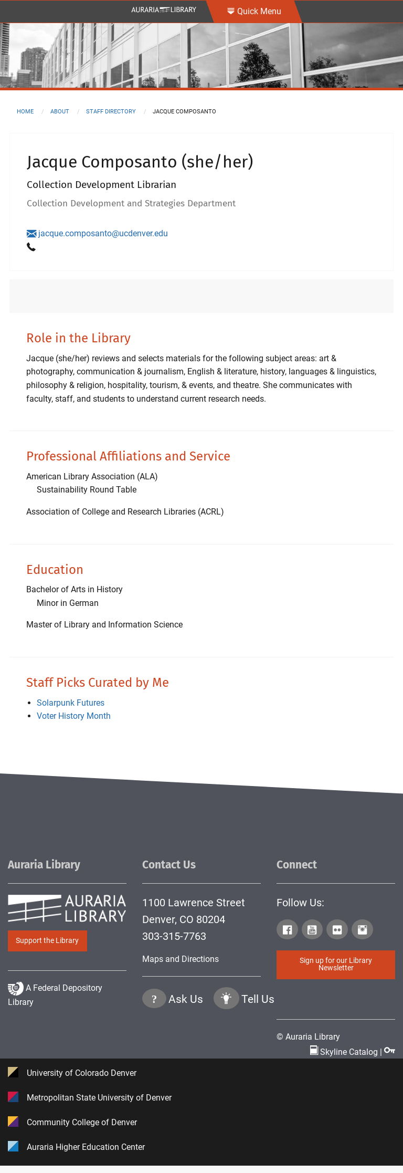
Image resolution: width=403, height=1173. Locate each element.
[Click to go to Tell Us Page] (226, 1043)
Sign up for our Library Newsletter (336, 964)
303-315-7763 (174, 936)
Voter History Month (74, 716)
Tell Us (257, 1042)
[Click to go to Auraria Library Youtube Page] (313, 932)
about (59, 111)
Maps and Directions (180, 959)
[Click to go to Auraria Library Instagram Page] (363, 932)
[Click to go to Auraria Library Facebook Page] (288, 932)
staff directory (111, 111)
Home (25, 111)
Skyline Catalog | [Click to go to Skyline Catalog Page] (347, 1051)
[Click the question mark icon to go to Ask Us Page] (154, 1043)
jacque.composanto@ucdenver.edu (97, 233)
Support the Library (47, 940)
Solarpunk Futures (70, 703)
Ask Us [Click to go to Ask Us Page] (185, 1042)
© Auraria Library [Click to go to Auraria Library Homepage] (308, 1037)
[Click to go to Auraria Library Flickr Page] (337, 932)
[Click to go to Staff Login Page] (389, 1051)
